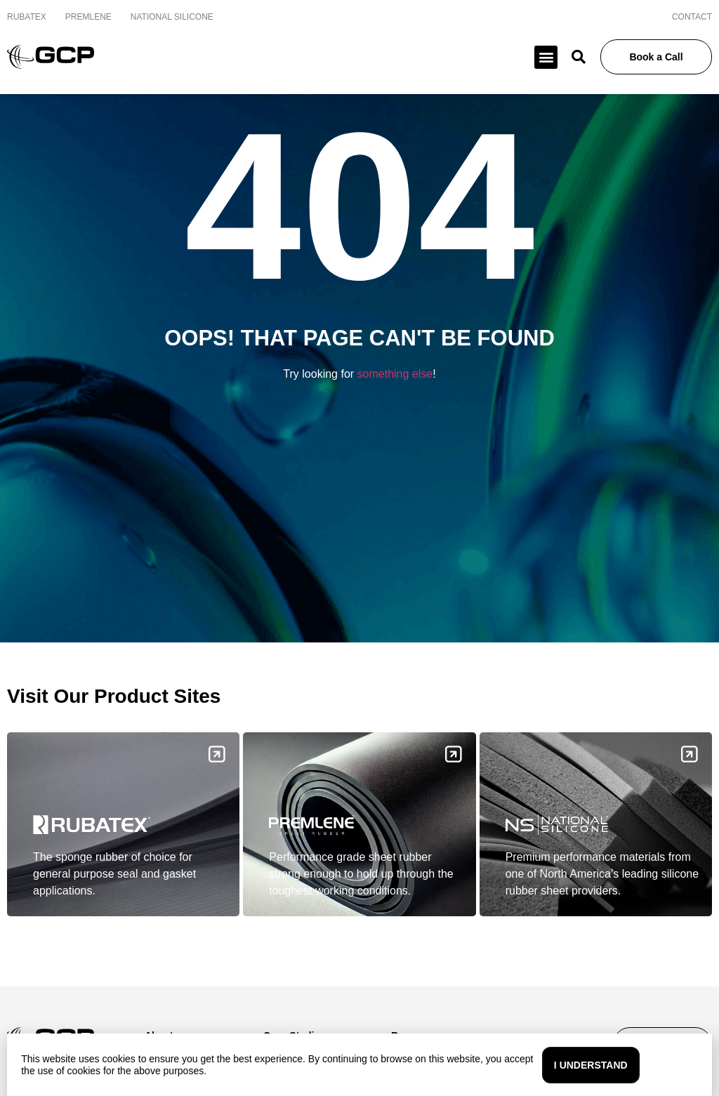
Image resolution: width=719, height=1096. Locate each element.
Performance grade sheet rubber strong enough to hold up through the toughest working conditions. (361, 874)
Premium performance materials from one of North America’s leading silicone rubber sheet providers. (602, 874)
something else (395, 374)
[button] (546, 57)
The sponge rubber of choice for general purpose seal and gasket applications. (114, 874)
